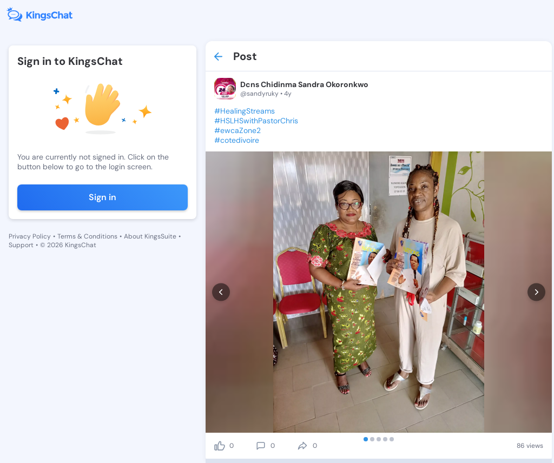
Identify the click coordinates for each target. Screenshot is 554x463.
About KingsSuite (150, 236)
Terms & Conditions (87, 236)
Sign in (102, 197)
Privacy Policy (30, 236)
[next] (536, 292)
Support (21, 245)
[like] (219, 445)
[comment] (260, 445)
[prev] (221, 292)
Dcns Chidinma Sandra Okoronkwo (304, 84)
